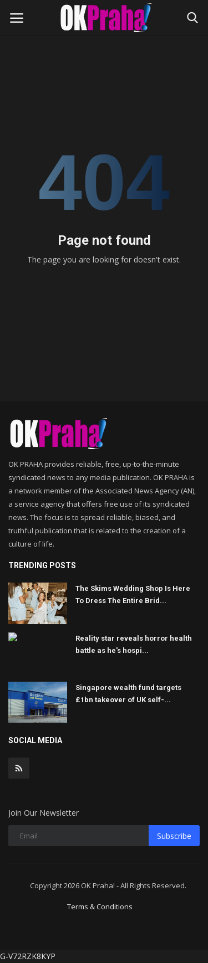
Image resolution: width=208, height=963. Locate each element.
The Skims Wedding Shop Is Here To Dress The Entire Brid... (132, 594)
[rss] (18, 768)
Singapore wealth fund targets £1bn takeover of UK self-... (128, 693)
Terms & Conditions (100, 906)
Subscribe (174, 836)
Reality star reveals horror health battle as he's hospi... (133, 644)
